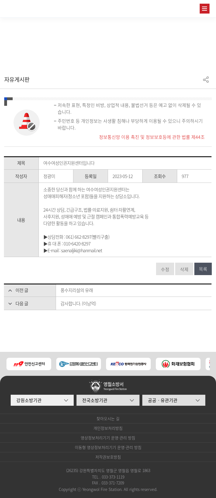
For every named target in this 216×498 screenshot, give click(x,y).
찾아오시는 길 (108, 418)
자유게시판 (17, 79)
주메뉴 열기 (205, 9)
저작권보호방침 (108, 457)
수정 (165, 269)
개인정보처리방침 (108, 428)
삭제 (184, 269)
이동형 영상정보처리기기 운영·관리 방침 (108, 447)
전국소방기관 (94, 400)
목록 (203, 269)
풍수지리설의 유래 (76, 290)
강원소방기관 (29, 400)
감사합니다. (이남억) (78, 303)
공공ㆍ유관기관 (162, 400)
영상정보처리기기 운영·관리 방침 (108, 437)
